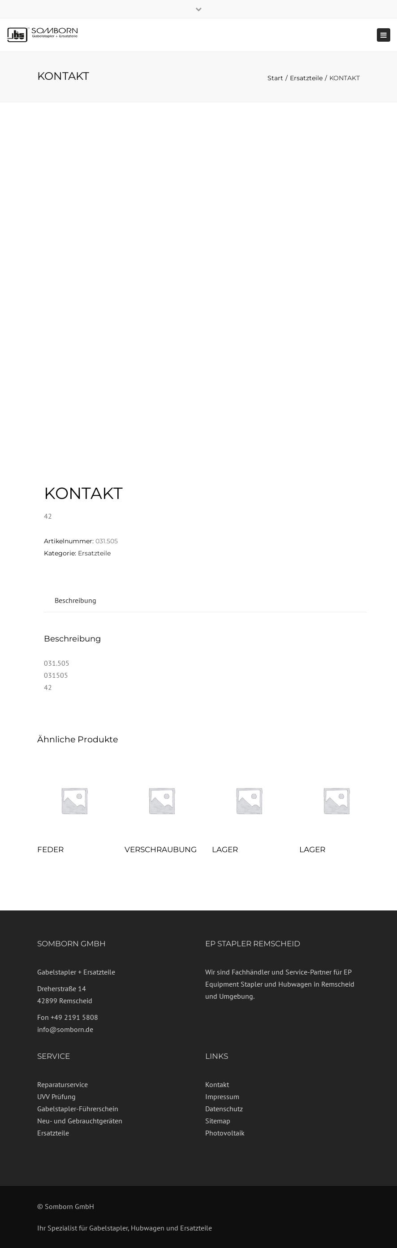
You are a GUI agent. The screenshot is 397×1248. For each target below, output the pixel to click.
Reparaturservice (62, 1084)
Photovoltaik (225, 1132)
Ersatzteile (306, 78)
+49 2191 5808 (74, 1017)
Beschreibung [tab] (75, 600)
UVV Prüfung (56, 1096)
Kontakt (217, 1084)
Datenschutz (224, 1108)
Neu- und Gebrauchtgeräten (79, 1120)
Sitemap (217, 1120)
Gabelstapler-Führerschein (77, 1108)
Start (275, 78)
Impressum (222, 1096)
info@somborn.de (65, 1029)
